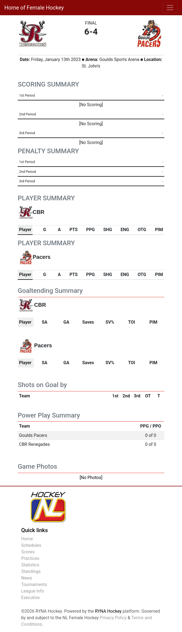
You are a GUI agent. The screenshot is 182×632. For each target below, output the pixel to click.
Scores (28, 551)
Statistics (30, 564)
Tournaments (34, 584)
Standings (31, 571)
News (26, 578)
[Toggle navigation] (170, 7)
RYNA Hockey (108, 611)
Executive (30, 597)
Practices (30, 558)
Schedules (31, 545)
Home (27, 538)
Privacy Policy (113, 617)
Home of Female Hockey (34, 7)
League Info (32, 591)
